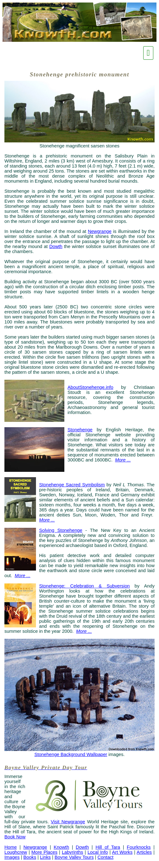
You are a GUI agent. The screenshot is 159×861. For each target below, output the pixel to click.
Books (29, 857)
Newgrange (99, 231)
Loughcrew (15, 852)
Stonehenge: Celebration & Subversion (84, 585)
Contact (105, 857)
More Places (44, 852)
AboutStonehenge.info (90, 387)
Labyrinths (72, 852)
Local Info (97, 852)
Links (45, 857)
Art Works (122, 852)
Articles (144, 852)
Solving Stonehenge (60, 530)
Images (12, 857)
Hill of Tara (108, 847)
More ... (23, 575)
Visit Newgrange (68, 821)
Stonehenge (80, 429)
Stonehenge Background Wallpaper (70, 754)
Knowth (61, 847)
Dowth (55, 246)
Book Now (15, 836)
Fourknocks (139, 847)
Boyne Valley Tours (74, 857)
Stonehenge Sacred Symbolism (72, 484)
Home (10, 847)
